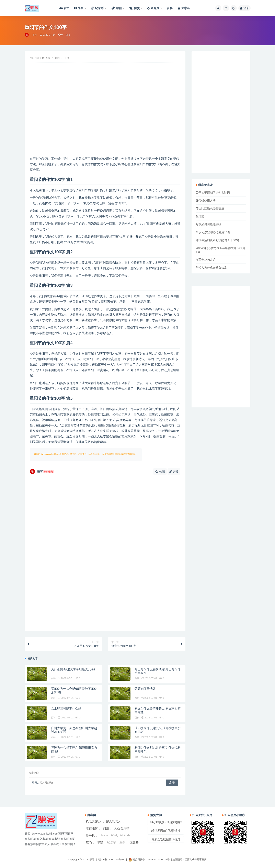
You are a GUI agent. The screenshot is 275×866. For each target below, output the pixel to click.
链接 (174, 471)
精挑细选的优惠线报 (166, 831)
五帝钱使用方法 (206, 200)
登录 (244, 8)
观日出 (200, 216)
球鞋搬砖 (92, 828)
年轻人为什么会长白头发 (211, 267)
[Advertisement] (105, 123)
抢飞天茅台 (93, 821)
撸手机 (90, 835)
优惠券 (134, 842)
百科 (34, 34)
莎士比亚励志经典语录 (210, 208)
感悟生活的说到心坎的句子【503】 (218, 240)
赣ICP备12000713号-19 (111, 859)
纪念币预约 (113, 821)
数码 (89, 842)
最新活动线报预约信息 (166, 839)
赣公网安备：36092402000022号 (148, 859)
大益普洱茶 (121, 828)
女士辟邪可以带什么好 (66, 708)
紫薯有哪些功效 (145, 688)
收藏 (160, 471)
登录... (35, 782)
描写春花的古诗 (206, 259)
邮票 (100, 842)
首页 (47, 57)
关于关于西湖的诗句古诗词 (213, 192)
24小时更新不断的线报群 (166, 822)
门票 (106, 828)
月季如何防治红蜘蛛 (208, 224)
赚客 (42, 471)
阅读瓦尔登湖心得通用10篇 (213, 232)
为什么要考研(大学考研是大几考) (73, 669)
